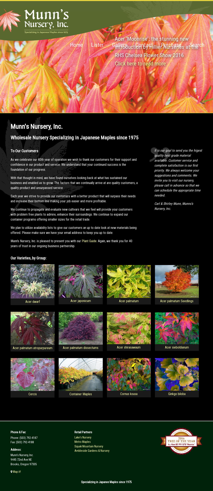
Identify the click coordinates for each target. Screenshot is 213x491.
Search (196, 45)
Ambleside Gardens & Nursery (91, 451)
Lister (97, 45)
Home (76, 45)
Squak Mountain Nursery (88, 446)
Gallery (119, 45)
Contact (144, 45)
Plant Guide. (89, 241)
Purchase (171, 45)
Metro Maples (82, 442)
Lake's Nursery (82, 437)
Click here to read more (140, 63)
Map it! (16, 472)
